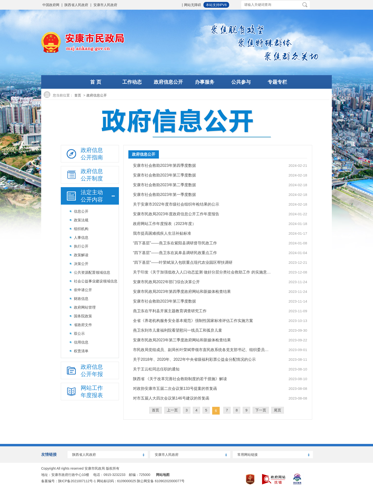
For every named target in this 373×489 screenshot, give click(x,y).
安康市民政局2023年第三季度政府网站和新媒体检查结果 (182, 340)
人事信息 (81, 237)
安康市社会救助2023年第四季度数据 (164, 165)
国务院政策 (83, 316)
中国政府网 (50, 5)
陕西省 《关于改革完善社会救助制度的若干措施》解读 (180, 379)
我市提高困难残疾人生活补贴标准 (162, 233)
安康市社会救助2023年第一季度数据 (164, 194)
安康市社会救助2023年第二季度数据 (164, 185)
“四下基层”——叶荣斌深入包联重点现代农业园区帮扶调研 (183, 262)
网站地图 (163, 475)
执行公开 (81, 246)
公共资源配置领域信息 (92, 272)
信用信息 (81, 342)
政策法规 (81, 220)
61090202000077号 (170, 481)
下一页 (260, 410)
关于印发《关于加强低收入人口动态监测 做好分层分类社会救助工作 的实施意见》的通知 (202, 272)
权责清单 (81, 351)
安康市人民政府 (105, 5)
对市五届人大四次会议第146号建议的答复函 (171, 398)
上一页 (172, 410)
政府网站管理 (85, 307)
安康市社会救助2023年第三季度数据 (164, 175)
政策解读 (81, 255)
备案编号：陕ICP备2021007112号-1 (68, 481)
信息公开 (81, 211)
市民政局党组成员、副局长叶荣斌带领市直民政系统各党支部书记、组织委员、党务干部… (202, 350)
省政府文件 (83, 325)
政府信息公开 (96, 95)
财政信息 (81, 299)
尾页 (277, 410)
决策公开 (81, 264)
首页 (77, 95)
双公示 (79, 333)
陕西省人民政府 (76, 5)
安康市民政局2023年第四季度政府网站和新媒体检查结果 (182, 291)
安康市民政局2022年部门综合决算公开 (166, 282)
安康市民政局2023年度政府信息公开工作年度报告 (176, 214)
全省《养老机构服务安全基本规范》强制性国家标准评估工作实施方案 (193, 321)
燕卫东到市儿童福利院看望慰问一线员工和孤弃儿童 (177, 330)
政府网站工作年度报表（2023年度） (164, 224)
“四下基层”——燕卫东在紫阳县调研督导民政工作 (175, 243)
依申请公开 (83, 290)
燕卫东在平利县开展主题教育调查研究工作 (170, 311)
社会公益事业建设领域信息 (95, 281)
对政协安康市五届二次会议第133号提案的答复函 (175, 388)
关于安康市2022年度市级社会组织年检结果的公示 (176, 204)
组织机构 (81, 229)
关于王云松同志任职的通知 (156, 369)
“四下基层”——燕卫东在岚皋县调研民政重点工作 (175, 253)
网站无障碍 (192, 5)
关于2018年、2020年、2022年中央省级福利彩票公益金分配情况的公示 (194, 359)
